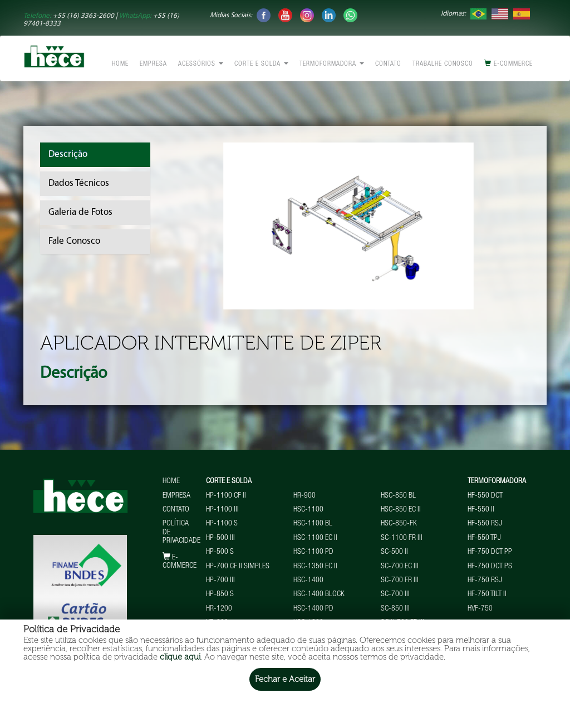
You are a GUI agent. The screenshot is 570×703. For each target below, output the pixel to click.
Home (120, 64)
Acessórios (200, 64)
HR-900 (304, 496)
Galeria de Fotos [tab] (80, 212)
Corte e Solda (261, 64)
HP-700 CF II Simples (237, 567)
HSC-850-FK (399, 524)
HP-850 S (220, 594)
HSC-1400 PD (313, 609)
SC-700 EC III (400, 567)
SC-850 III (395, 609)
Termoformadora (331, 64)
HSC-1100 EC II (315, 538)
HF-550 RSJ (485, 524)
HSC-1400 (308, 580)
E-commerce (508, 63)
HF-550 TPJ (484, 538)
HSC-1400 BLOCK (319, 594)
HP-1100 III (222, 510)
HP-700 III (220, 580)
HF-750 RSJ (485, 580)
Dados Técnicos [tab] (78, 183)
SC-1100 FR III (401, 538)
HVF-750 (480, 609)
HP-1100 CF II (226, 496)
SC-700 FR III (400, 580)
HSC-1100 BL (312, 524)
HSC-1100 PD (313, 552)
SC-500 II (394, 552)
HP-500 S (220, 552)
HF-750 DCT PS (490, 567)
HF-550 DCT (485, 496)
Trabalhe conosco (442, 64)
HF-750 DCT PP (490, 552)
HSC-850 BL (398, 496)
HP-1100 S (222, 524)
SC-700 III (395, 594)
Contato (388, 64)
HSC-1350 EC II (315, 567)
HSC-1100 (308, 510)
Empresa (153, 64)
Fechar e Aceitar (285, 679)
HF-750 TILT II (487, 594)
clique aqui (180, 657)
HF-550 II (481, 510)
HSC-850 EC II (401, 510)
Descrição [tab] (67, 154)
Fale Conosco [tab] (74, 241)
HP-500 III (220, 538)
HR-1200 (219, 609)
